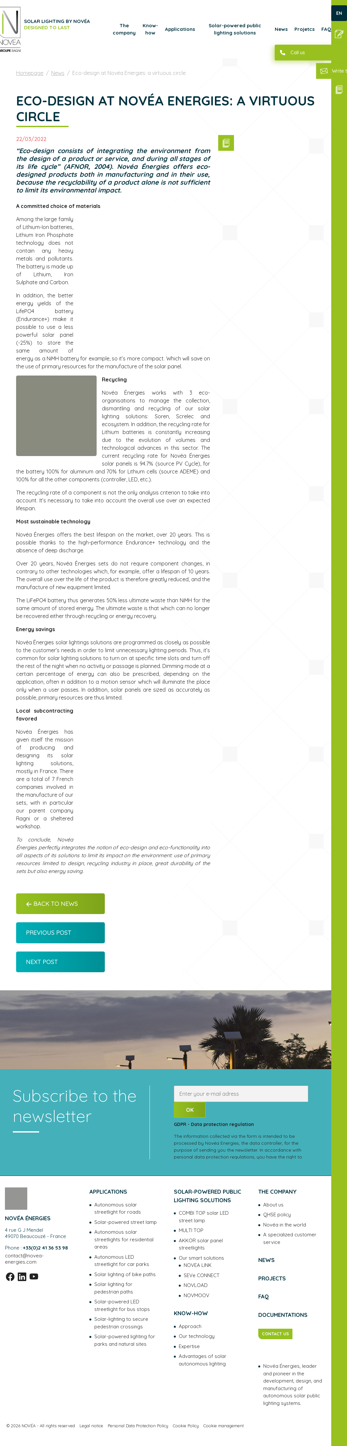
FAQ (326, 29)
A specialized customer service (289, 1238)
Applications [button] (180, 29)
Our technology (197, 1336)
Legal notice (91, 1425)
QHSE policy (277, 1214)
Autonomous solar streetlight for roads (117, 1208)
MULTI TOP (191, 1230)
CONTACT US (275, 1333)
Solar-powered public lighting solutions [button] (235, 29)
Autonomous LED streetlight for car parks (121, 1261)
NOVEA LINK (198, 1265)
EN (339, 13)
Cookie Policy (186, 1425)
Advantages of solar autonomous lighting (202, 1360)
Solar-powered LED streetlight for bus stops (122, 1305)
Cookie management (223, 1425)
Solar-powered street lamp (125, 1222)
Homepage (29, 73)
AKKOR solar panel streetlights (201, 1244)
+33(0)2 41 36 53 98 (45, 1248)
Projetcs (304, 29)
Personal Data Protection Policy (138, 1425)
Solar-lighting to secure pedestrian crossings (121, 1323)
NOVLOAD (196, 1285)
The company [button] (124, 29)
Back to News (52, 903)
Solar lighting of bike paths (125, 1274)
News (281, 29)
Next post (42, 962)
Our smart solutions (201, 1258)
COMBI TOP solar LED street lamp (204, 1217)
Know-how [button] (150, 29)
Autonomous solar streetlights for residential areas (123, 1239)
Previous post (48, 932)
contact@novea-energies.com (24, 1258)
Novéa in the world (284, 1225)
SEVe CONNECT (202, 1275)
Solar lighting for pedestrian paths (113, 1288)
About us (273, 1205)
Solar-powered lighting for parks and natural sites (124, 1340)
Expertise (189, 1346)
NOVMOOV (196, 1295)
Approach (190, 1326)
